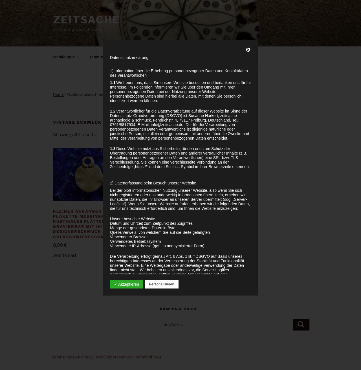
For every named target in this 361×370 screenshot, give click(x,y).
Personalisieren (161, 284)
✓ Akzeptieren (126, 284)
